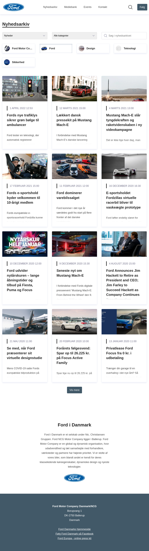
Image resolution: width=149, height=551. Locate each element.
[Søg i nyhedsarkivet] (124, 35)
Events (87, 7)
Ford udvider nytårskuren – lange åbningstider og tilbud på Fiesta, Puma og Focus (23, 280)
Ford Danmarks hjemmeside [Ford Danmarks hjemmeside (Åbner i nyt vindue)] (74, 529)
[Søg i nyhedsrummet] (130, 7)
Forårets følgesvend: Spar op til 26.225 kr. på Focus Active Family (73, 355)
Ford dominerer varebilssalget (69, 195)
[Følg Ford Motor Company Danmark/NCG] (142, 7)
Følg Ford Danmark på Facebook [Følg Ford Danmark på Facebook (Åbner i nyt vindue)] (74, 533)
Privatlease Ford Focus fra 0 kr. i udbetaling (119, 353)
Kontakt (102, 7)
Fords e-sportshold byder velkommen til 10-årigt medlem (23, 197)
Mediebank (70, 7)
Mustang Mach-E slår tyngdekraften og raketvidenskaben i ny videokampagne (124, 122)
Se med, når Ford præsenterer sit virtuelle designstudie (24, 353)
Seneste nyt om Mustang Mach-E (70, 273)
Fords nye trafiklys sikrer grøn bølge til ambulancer (23, 120)
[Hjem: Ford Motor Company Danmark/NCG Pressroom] (14, 7)
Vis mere (74, 390)
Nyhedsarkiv (50, 7)
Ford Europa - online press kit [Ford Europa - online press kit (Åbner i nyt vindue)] (74, 538)
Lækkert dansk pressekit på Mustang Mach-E (74, 120)
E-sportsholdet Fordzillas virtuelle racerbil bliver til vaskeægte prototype (123, 200)
